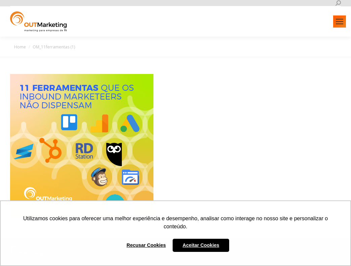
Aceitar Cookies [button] (201, 245)
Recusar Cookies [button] (146, 245)
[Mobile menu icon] (339, 21)
